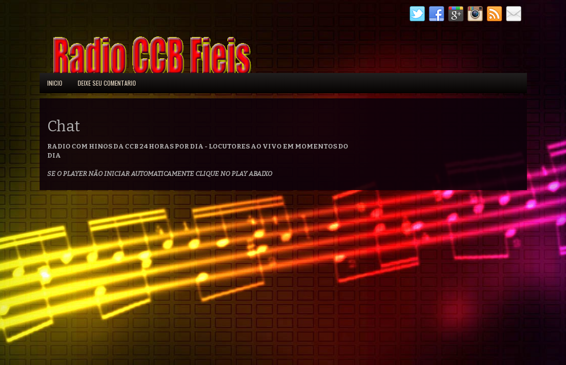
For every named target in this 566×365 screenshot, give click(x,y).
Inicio (54, 83)
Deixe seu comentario (107, 83)
